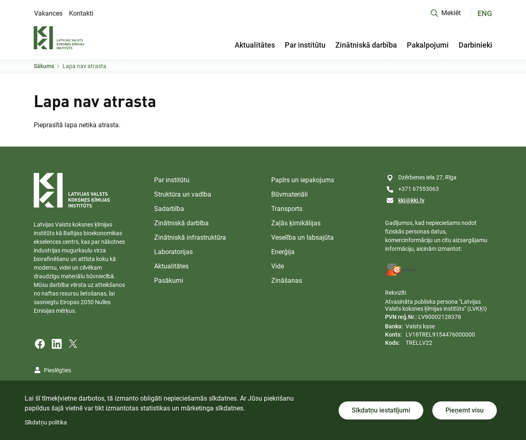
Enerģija (283, 252)
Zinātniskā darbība (366, 45)
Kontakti (81, 13)
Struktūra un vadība (182, 194)
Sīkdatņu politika (46, 422)
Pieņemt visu (464, 410)
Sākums (44, 66)
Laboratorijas (173, 252)
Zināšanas (286, 280)
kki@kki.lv (411, 200)
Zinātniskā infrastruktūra (190, 237)
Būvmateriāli (289, 194)
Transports (286, 209)
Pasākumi (168, 280)
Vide (277, 266)
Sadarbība (169, 209)
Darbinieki (475, 45)
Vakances (48, 13)
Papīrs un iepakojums (302, 180)
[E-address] (401, 270)
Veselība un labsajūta (302, 237)
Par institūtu (305, 45)
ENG (485, 13)
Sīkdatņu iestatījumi (381, 410)
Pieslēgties (57, 370)
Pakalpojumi (428, 45)
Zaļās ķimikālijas (296, 223)
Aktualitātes (255, 45)
